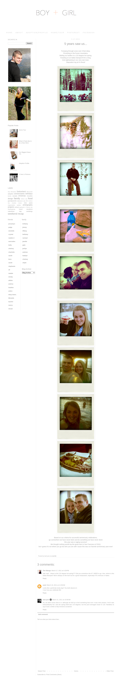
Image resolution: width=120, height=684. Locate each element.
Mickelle (11, 298)
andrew (25, 252)
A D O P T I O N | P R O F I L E (37, 32)
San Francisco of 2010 (92, 544)
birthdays (29, 194)
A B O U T (19, 32)
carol (44, 585)
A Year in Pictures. (25, 174)
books (9, 196)
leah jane (46, 600)
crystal (10, 234)
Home (76, 671)
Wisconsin (30, 191)
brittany (25, 224)
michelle (11, 231)
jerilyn (25, 248)
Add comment (43, 614)
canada (14, 196)
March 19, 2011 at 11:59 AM (56, 585)
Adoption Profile (24, 163)
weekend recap (16, 213)
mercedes (11, 241)
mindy (10, 277)
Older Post (110, 671)
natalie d (11, 238)
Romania (13, 191)
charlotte (11, 252)
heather (11, 287)
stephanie (11, 266)
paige (10, 227)
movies (14, 203)
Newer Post (41, 671)
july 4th (25, 201)
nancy (10, 305)
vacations (29, 209)
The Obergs (47, 570)
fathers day (24, 198)
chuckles (30, 196)
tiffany (25, 231)
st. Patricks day (28, 207)
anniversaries (19, 194)
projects (11, 207)
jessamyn (11, 224)
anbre (10, 291)
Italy (9, 191)
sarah (10, 255)
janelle (25, 241)
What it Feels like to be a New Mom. (25, 142)
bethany (25, 234)
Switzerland (21, 191)
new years (28, 203)
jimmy (25, 227)
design (10, 199)
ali (9, 270)
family (17, 198)
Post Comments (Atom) (53, 674)
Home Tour (22, 130)
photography (28, 205)
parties (19, 205)
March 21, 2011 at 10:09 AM (61, 600)
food (30, 198)
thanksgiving (11, 209)
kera (9, 259)
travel (21, 209)
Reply (44, 578)
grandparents (12, 201)
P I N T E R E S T (73, 32)
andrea (10, 284)
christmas (22, 196)
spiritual (21, 207)
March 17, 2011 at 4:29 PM (60, 570)
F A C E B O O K (88, 32)
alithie (10, 280)
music (20, 203)
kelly (10, 245)
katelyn (25, 255)
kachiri (10, 302)
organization (11, 205)
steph (24, 263)
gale (24, 245)
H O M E (9, 32)
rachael (25, 238)
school (17, 207)
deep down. (12, 294)
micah (10, 309)
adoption (10, 194)
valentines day (15, 211)
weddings (29, 211)
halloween (20, 201)
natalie (10, 273)
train (80, 544)
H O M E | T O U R (57, 32)
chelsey (11, 248)
